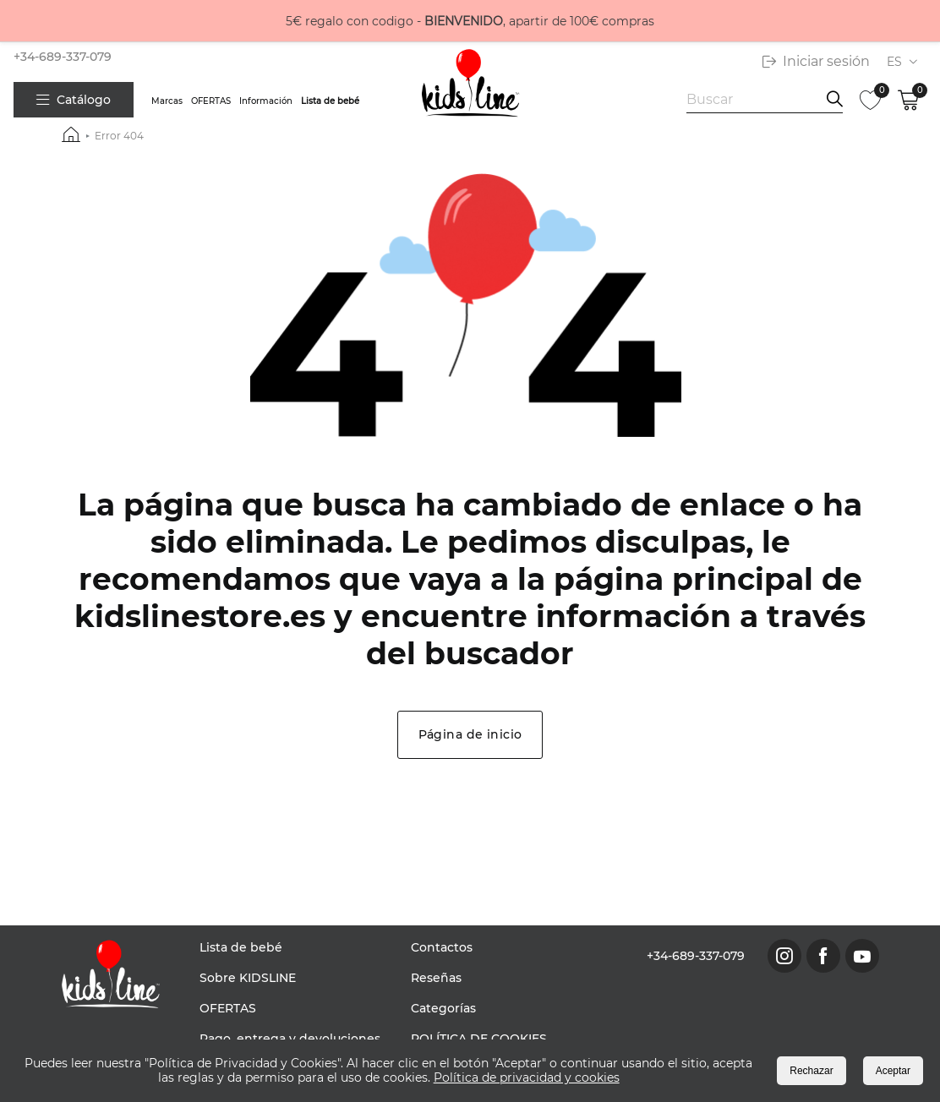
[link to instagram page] (784, 956)
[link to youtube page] (862, 956)
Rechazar (811, 1071)
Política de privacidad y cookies (527, 1077)
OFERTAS (211, 100)
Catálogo (73, 99)
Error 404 (119, 135)
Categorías (443, 1008)
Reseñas (436, 977)
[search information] (834, 99)
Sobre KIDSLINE (247, 977)
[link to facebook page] (823, 956)
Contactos (442, 947)
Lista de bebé (330, 100)
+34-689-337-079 (63, 56)
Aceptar (893, 1071)
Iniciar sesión (816, 61)
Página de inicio (470, 734)
